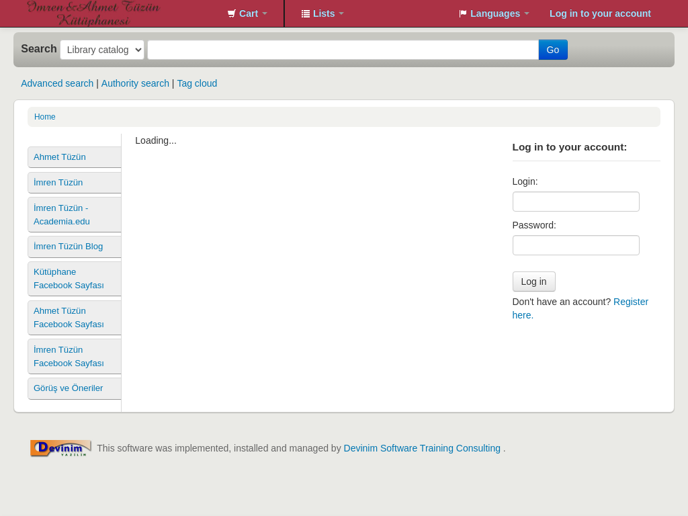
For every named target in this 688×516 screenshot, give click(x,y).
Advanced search (57, 83)
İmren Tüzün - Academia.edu (62, 214)
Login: (525, 181)
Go (553, 49)
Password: (534, 225)
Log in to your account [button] (600, 13)
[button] (247, 13)
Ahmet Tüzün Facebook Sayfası (69, 317)
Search (39, 48)
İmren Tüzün (58, 182)
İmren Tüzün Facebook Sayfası (69, 356)
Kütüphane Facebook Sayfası (69, 278)
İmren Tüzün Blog (68, 246)
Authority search (135, 83)
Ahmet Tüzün (60, 157)
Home (45, 117)
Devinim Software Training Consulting (422, 448)
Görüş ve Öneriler (68, 388)
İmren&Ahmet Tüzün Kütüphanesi (60, 13)
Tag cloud (197, 83)
